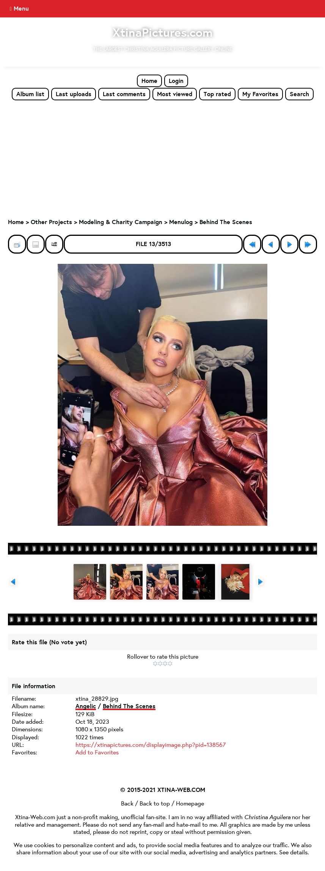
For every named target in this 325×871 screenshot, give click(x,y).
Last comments (124, 94)
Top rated (217, 94)
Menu (21, 8)
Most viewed (174, 94)
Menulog (181, 222)
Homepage (190, 803)
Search (299, 94)
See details (293, 852)
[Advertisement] (162, 157)
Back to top (155, 803)
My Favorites (260, 94)
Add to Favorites (97, 752)
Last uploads (73, 94)
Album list (30, 94)
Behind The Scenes (225, 222)
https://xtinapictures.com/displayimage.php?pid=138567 (150, 744)
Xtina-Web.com (35, 817)
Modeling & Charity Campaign (120, 222)
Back (127, 803)
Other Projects (51, 222)
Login (176, 80)
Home (149, 80)
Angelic (85, 706)
